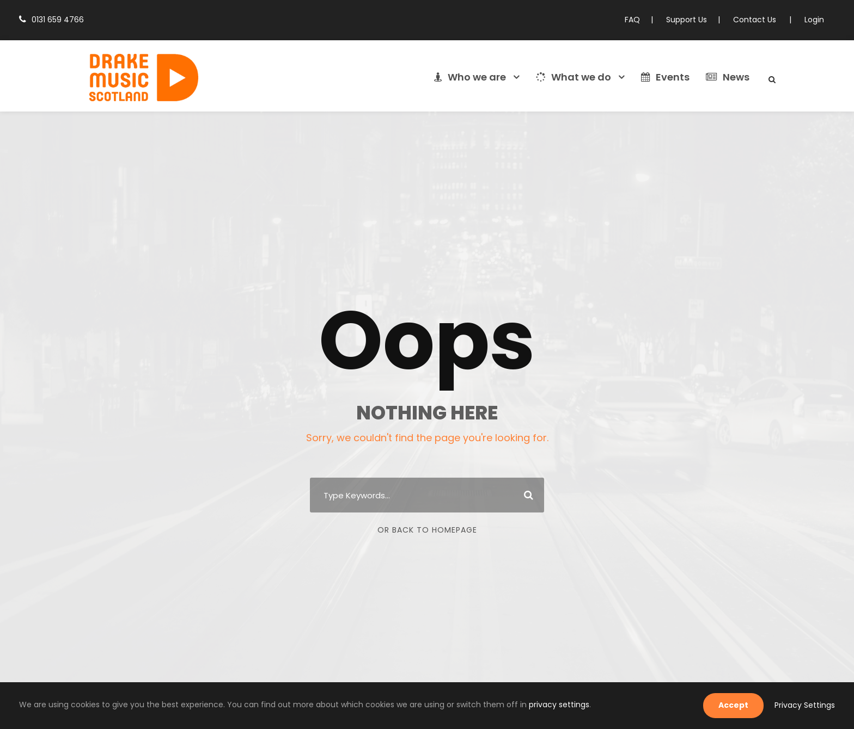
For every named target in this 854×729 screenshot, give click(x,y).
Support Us (694, 19)
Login (815, 19)
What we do (579, 77)
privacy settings (492, 704)
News (728, 77)
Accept (741, 705)
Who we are (480, 77)
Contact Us (759, 19)
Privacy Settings (807, 705)
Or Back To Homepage (427, 530)
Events (667, 77)
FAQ (642, 19)
